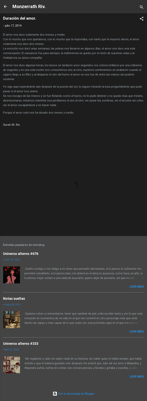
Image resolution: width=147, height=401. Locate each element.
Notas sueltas (14, 298)
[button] (141, 19)
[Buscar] (141, 8)
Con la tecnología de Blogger (73, 393)
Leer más (137, 286)
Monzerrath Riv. (29, 6)
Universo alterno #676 (20, 254)
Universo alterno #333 (20, 344)
